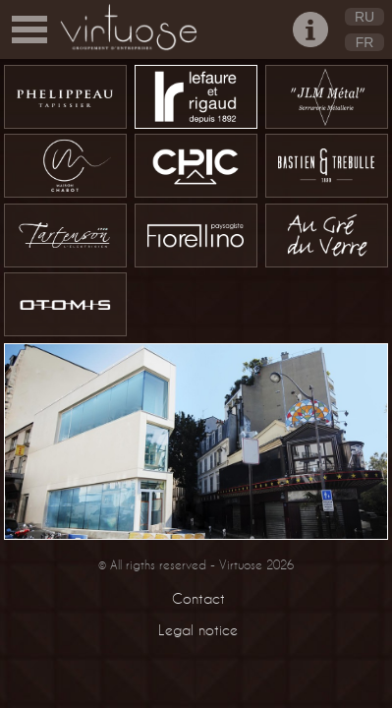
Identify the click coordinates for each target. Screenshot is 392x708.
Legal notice (198, 629)
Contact (198, 598)
